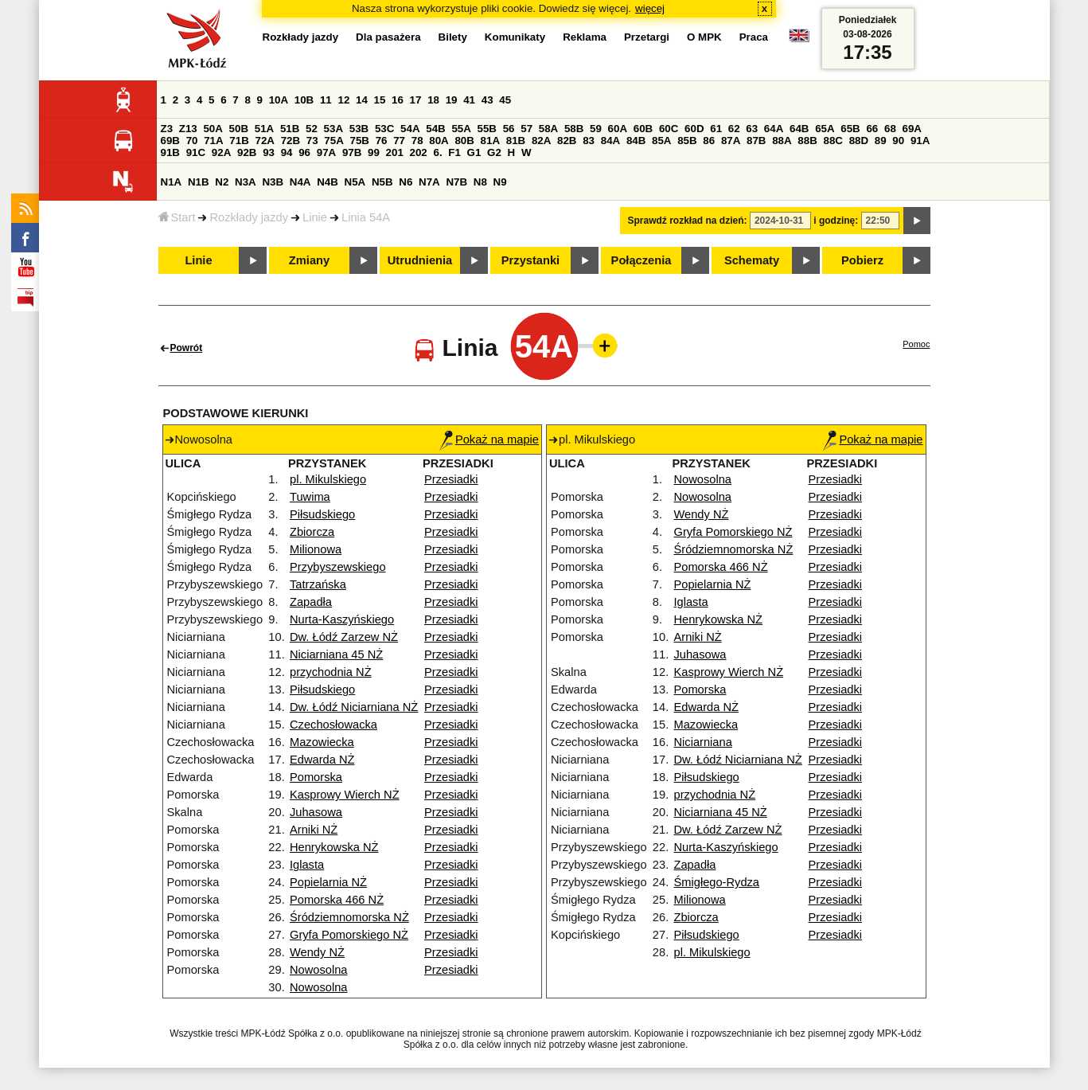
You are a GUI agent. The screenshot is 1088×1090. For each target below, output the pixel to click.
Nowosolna (319, 969)
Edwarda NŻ (322, 759)
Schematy (751, 260)
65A (824, 129)
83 (589, 141)
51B (289, 129)
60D (694, 129)
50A (212, 129)
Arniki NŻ (313, 829)
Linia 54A (365, 217)
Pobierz (862, 260)
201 (395, 152)
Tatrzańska (318, 584)
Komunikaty (515, 37)
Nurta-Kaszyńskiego (342, 619)
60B (643, 129)
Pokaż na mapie (489, 439)
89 (881, 141)
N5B (382, 182)
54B (435, 129)
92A (221, 152)
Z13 (188, 129)
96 (304, 152)
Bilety (453, 37)
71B (238, 141)
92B (246, 152)
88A (781, 141)
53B (359, 129)
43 (487, 100)
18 (433, 100)
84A (610, 141)
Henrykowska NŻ (334, 847)
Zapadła (311, 602)
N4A (300, 182)
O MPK (704, 37)
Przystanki (530, 260)
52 (312, 129)
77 (399, 141)
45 (505, 100)
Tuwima (310, 496)
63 (752, 129)
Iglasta (307, 864)
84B (635, 141)
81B (515, 141)
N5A (355, 182)
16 (398, 100)
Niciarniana (702, 742)
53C (384, 129)
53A (333, 129)
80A (438, 141)
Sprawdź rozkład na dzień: (687, 220)
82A (541, 141)
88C (833, 141)
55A (460, 129)
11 (326, 100)
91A (920, 141)
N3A (245, 182)
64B (799, 129)
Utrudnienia (420, 260)
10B (304, 100)
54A (409, 129)
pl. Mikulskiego (328, 479)
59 (596, 129)
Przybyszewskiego (338, 567)
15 (380, 100)
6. (437, 152)
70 (192, 141)
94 (287, 152)
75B (359, 141)
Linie (314, 217)
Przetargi (646, 37)
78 (417, 141)
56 (509, 129)
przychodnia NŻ (331, 672)
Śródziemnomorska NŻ (349, 917)
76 (382, 141)
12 (343, 100)
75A (333, 141)
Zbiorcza (312, 531)
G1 (474, 152)
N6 (405, 182)
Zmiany (309, 260)
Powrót (186, 348)
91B (170, 152)
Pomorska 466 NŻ (337, 899)
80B (464, 141)
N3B (272, 182)
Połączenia (641, 260)
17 (416, 100)
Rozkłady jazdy (248, 217)
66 (872, 129)
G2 (494, 152)
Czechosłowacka (333, 724)
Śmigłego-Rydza (716, 882)
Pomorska (316, 777)
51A (264, 129)
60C (668, 129)
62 (734, 129)
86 (709, 141)
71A (213, 141)
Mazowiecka (322, 742)
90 (898, 141)
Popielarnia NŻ (328, 882)
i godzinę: (835, 220)
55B (487, 129)
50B (238, 129)
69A (912, 129)
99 (374, 152)
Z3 (167, 129)
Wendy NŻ (317, 952)
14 (362, 100)
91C (195, 152)
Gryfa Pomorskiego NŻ (349, 934)
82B (566, 141)
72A (265, 141)
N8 (480, 182)
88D (858, 141)
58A (548, 129)
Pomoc (916, 344)
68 (890, 129)
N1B (198, 182)
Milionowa (315, 549)
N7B (456, 182)
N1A (171, 182)
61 (716, 129)
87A (730, 141)
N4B (327, 182)
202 (418, 152)
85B (686, 141)
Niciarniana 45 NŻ (336, 654)
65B (850, 129)
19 (452, 100)
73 (312, 141)
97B (351, 152)
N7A (429, 182)
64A (773, 129)
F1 (454, 152)
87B (756, 141)
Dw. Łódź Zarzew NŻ (344, 637)
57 (526, 129)
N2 (221, 182)
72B (290, 141)
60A (617, 129)
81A (490, 141)
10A (278, 100)
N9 (500, 182)
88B (807, 141)
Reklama (584, 37)
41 (469, 100)
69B (170, 141)
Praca (753, 37)
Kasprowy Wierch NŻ (345, 794)
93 (269, 152)
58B (573, 129)
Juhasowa (316, 812)
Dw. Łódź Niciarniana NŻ (354, 707)
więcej (650, 8)
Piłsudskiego (322, 514)
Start (177, 217)
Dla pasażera (388, 37)
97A (326, 152)
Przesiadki (451, 479)
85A (661, 141)
